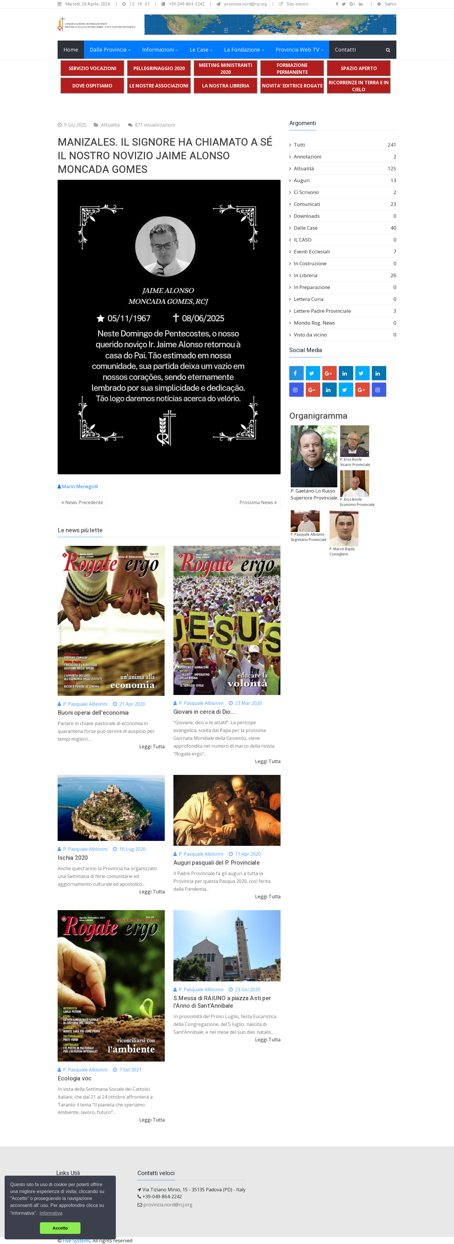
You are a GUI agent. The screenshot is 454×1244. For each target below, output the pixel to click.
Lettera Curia (342, 299)
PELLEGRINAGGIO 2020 (159, 68)
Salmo (391, 4)
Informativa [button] (51, 1213)
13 (393, 180)
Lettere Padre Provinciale (342, 311)
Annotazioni (342, 156)
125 (392, 168)
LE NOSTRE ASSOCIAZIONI (158, 86)
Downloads (342, 216)
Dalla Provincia (108, 49)
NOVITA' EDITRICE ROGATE (292, 86)
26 (393, 275)
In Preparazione (342, 287)
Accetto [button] (60, 1228)
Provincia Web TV (297, 49)
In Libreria (342, 275)
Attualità (110, 125)
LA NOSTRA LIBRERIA (225, 86)
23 (393, 204)
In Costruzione (342, 263)
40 (393, 227)
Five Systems (76, 1240)
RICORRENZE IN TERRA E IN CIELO (359, 86)
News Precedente (82, 502)
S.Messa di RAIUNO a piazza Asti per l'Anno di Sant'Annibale (222, 1002)
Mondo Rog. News (342, 323)
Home (70, 49)
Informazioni (158, 49)
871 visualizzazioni (151, 125)
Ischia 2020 (73, 858)
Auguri (342, 180)
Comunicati (342, 204)
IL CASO (342, 240)
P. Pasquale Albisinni (82, 704)
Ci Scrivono (342, 192)
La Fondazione (242, 49)
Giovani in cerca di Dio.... (205, 712)
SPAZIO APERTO (359, 68)
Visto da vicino (342, 335)
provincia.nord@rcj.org (168, 1204)
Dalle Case (342, 228)
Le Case (199, 49)
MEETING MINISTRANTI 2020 (225, 68)
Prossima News (258, 502)
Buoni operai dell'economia (93, 713)
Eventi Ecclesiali (342, 251)
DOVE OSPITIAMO (92, 86)
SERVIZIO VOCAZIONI (92, 68)
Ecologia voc (74, 1078)
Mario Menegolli (78, 486)
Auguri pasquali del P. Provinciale (216, 863)
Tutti (342, 145)
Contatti (345, 49)
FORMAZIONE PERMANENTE (292, 68)
